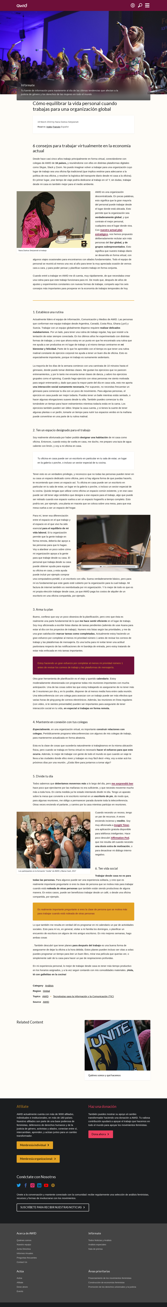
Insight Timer (121, 825)
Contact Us (22, 1262)
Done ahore (22, 1287)
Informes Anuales (25, 1253)
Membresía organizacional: (36, 1158)
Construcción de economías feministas (106, 1282)
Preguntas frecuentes (27, 1258)
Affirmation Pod (120, 837)
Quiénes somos (24, 1240)
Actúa (19, 1278)
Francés (56, 127)
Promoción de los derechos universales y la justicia (112, 1287)
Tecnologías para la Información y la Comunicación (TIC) (83, 996)
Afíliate (20, 1282)
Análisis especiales (97, 1244)
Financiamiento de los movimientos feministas (109, 1278)
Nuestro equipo (24, 1244)
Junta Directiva (24, 1249)
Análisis (49, 985)
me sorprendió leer (122, 783)
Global (46, 991)
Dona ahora (99, 1134)
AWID (45, 996)
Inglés (49, 127)
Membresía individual (33, 1145)
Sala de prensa (95, 1249)
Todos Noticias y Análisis (100, 1240)
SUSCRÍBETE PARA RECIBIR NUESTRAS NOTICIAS (51, 1207)
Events (20, 1291)
